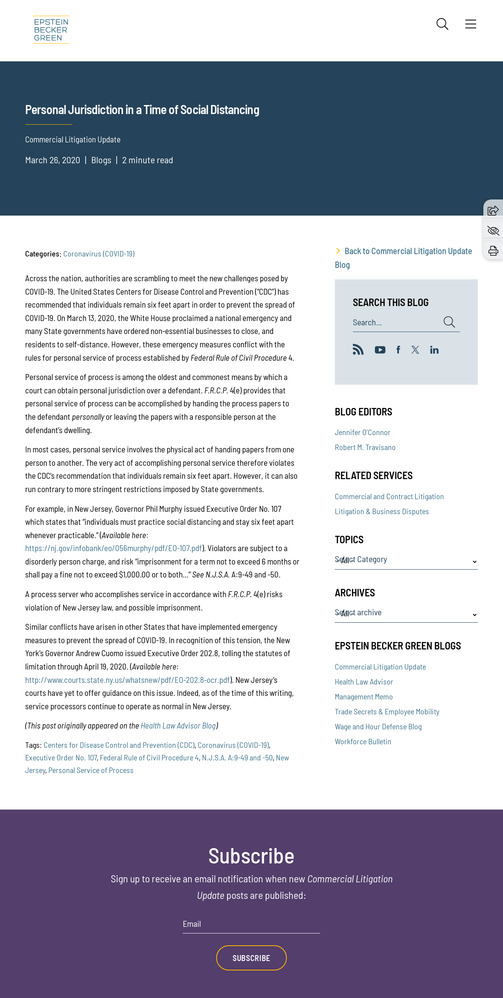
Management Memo (364, 696)
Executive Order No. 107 (61, 757)
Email (192, 923)
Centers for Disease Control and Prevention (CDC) (119, 744)
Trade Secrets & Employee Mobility (387, 711)
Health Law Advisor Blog (178, 725)
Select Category (361, 559)
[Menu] (471, 27)
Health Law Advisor (364, 681)
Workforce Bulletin (363, 741)
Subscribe (251, 958)
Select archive (358, 612)
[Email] (251, 926)
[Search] (442, 24)
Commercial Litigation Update (380, 666)
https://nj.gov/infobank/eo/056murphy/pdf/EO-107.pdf (113, 548)
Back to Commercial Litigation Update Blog (403, 257)
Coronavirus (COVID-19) (98, 253)
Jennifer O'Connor (363, 432)
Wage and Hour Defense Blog (378, 726)
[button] (493, 209)
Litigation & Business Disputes (382, 511)
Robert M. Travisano (365, 447)
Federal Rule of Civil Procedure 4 (149, 757)
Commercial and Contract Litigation (389, 496)
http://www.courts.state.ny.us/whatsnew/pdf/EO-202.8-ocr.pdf (127, 679)
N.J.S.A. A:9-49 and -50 (237, 757)
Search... (367, 322)
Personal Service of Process (91, 770)
